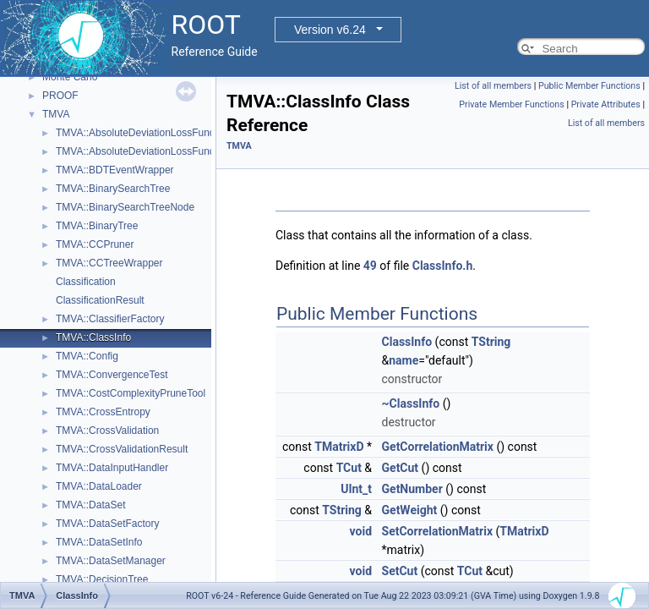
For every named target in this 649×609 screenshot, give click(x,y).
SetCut (400, 571)
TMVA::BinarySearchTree (113, 189)
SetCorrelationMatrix (438, 531)
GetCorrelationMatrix (438, 446)
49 (370, 265)
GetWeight (410, 510)
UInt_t (356, 489)
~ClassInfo (411, 403)
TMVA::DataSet (90, 505)
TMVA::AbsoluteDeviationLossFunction (143, 133)
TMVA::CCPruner (95, 244)
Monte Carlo (69, 77)
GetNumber (412, 489)
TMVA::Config (87, 356)
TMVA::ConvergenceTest (112, 375)
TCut (349, 468)
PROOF (60, 96)
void (361, 531)
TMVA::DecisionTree (102, 579)
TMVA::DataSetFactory (107, 523)
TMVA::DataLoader (99, 486)
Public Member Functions (589, 85)
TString (491, 341)
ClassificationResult (100, 300)
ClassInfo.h (442, 265)
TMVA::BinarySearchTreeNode (125, 207)
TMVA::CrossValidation (107, 430)
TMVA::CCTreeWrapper (109, 263)
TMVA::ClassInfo (93, 337)
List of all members (493, 85)
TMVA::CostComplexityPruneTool (130, 393)
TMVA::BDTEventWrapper (115, 170)
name (403, 360)
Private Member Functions (511, 104)
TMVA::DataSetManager (111, 561)
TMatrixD (338, 446)
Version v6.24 (330, 29)
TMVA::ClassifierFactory (110, 319)
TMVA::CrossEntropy (103, 412)
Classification (86, 282)
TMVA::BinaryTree (97, 226)
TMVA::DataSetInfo (99, 542)
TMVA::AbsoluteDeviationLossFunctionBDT (153, 151)
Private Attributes (606, 104)
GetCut (400, 468)
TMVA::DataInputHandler (112, 468)
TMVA (55, 114)
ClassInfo (407, 341)
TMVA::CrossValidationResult (122, 449)
